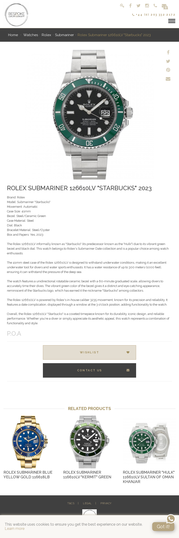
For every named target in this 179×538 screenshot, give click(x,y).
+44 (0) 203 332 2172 (154, 14)
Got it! (163, 526)
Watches (30, 35)
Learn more (14, 528)
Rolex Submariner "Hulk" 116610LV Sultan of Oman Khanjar (149, 477)
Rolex (46, 35)
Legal (87, 503)
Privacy (106, 503)
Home (13, 35)
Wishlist (105, 352)
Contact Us (103, 370)
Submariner (64, 35)
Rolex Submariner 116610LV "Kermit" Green (87, 474)
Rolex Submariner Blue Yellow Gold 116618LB (27, 474)
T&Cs (70, 503)
